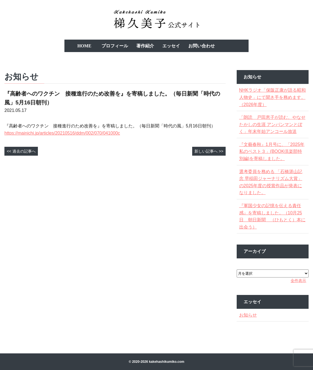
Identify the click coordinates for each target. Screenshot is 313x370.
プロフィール (114, 45)
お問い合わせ (201, 45)
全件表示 (296, 280)
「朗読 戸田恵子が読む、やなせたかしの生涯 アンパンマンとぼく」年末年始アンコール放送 (272, 124)
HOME (84, 45)
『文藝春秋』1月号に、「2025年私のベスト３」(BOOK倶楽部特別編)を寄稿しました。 (272, 151)
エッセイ (171, 45)
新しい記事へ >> (208, 151)
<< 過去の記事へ (21, 151)
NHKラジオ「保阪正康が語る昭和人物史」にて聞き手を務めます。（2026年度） (272, 97)
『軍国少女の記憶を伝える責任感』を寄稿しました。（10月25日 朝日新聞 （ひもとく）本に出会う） (272, 216)
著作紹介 (145, 45)
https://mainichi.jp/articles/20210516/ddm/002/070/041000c (62, 133)
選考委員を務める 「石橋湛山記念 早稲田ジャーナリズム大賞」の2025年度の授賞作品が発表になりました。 (272, 182)
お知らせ (250, 315)
